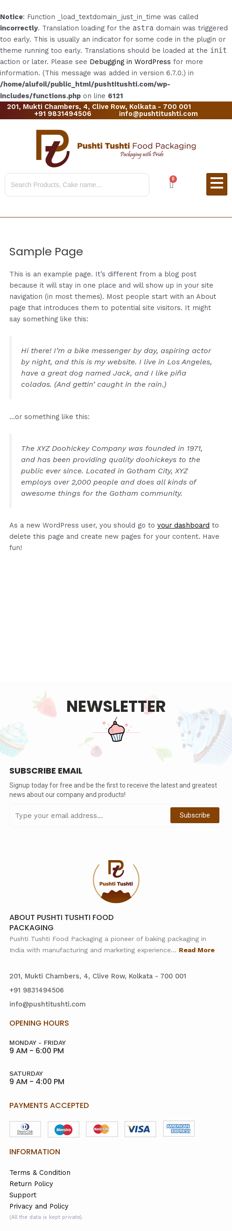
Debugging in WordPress (130, 62)
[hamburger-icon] (216, 184)
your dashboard (183, 525)
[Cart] (171, 184)
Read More (197, 950)
